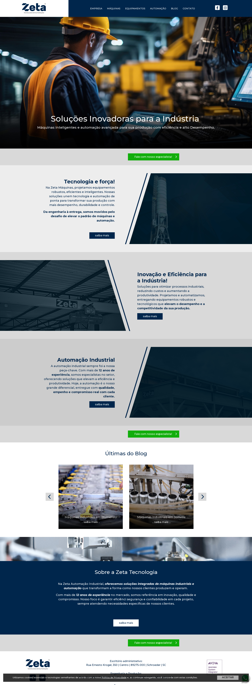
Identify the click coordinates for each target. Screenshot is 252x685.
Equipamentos (135, 8)
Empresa (96, 8)
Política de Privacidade (114, 677)
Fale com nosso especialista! (155, 156)
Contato (189, 8)
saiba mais (102, 235)
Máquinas (113, 8)
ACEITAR (228, 677)
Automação (158, 8)
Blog (174, 8)
